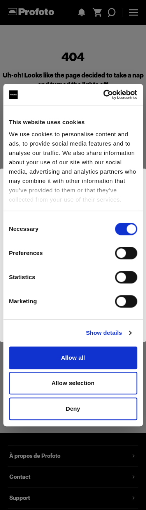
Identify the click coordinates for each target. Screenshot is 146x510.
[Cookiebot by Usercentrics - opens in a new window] (104, 95)
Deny (73, 408)
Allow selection (73, 383)
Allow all (73, 357)
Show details (104, 332)
